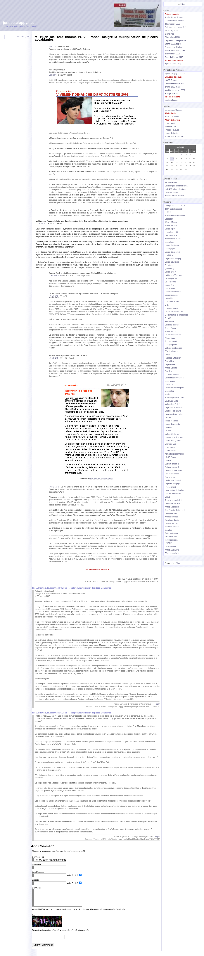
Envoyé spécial (171, 345)
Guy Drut (168, 371)
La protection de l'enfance (175, 490)
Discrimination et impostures (176, 315)
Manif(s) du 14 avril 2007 (175, 90)
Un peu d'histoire (172, 374)
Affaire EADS (170, 331)
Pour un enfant (171, 341)
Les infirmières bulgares (174, 388)
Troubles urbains (171, 540)
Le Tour (168, 431)
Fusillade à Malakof (173, 358)
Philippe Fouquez (172, 130)
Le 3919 (168, 212)
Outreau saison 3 (172, 467)
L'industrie (169, 384)
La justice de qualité (173, 411)
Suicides (168, 530)
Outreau (168, 461)
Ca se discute (170, 282)
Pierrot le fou (170, 477)
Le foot (167, 355)
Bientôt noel (169, 34)
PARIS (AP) (54, 487)
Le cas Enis (169, 285)
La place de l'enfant (173, 480)
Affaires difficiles (171, 517)
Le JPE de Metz (171, 401)
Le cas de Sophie (172, 133)
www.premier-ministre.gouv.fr (101, 479)
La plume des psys (172, 484)
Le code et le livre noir (174, 437)
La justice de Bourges (173, 408)
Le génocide (170, 365)
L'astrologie (169, 242)
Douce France (170, 328)
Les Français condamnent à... (177, 186)
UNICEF (168, 543)
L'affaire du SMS (171, 523)
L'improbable (170, 381)
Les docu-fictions (172, 325)
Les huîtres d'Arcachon (174, 378)
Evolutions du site (172, 520)
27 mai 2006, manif (172, 87)
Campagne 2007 (171, 278)
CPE (167, 305)
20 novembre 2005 (172, 24)
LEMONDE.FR (55, 276)
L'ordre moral (170, 451)
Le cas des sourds (172, 424)
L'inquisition (169, 391)
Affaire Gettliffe (171, 368)
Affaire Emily (170, 338)
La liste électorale (172, 434)
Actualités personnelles (174, 454)
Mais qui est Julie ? (172, 404)
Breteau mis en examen (174, 196)
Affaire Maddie (171, 226)
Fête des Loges (171, 351)
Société (168, 318)
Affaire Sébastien (172, 507)
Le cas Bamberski (172, 245)
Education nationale (173, 335)
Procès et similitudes (173, 47)
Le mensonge (170, 447)
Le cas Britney (170, 272)
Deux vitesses (170, 547)
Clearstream (170, 288)
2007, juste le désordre (174, 209)
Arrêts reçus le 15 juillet (174, 398)
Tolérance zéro (171, 537)
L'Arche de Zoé (171, 235)
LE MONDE (40, 224)
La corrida (169, 298)
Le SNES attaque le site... (175, 189)
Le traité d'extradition (173, 348)
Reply (157, 704)
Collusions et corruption (174, 302)
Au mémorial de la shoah (175, 510)
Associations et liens (173, 239)
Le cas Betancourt (172, 252)
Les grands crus (171, 308)
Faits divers (169, 322)
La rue (167, 497)
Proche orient (170, 487)
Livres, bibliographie (173, 441)
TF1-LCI (52, 47)
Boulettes (168, 265)
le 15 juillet (175, 50)
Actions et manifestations (175, 216)
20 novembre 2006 (172, 54)
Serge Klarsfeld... (172, 182)
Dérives (168, 417)
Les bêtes (169, 255)
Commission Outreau (173, 110)
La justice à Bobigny (173, 259)
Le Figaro (53, 75)
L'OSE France (170, 457)
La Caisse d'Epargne (173, 275)
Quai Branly (169, 269)
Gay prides (169, 361)
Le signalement (171, 513)
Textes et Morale (171, 421)
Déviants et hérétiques (174, 312)
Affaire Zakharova (172, 117)
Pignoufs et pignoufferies (175, 74)
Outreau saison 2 (172, 464)
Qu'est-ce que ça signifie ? (175, 27)
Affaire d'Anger (171, 222)
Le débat (168, 427)
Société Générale (172, 527)
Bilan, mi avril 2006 (172, 37)
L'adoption (169, 219)
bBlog (177, 563)
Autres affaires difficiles (174, 137)
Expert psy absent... (173, 31)
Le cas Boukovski (172, 262)
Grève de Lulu (170, 127)
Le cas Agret (170, 123)
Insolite (168, 394)
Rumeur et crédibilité (173, 500)
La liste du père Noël (173, 470)
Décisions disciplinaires (174, 21)
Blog (183, 4)
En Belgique (170, 249)
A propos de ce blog (173, 64)
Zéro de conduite (172, 553)
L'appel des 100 (171, 232)
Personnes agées (172, 474)
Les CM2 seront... (172, 192)
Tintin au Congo (171, 533)
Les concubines (171, 295)
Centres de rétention (173, 494)
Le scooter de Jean (172, 504)
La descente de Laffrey (174, 414)
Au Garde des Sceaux (174, 17)
